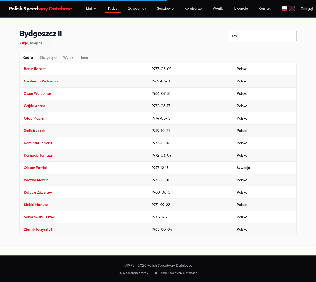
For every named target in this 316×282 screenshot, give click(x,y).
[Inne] (84, 57)
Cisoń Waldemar (38, 93)
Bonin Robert (35, 68)
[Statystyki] (48, 57)
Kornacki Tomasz (38, 155)
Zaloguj (306, 8)
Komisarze (193, 8)
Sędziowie (165, 8)
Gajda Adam (34, 105)
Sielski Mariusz (36, 204)
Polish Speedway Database (175, 273)
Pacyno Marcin (36, 180)
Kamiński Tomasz (38, 142)
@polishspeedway (133, 273)
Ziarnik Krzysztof (38, 229)
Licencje (241, 8)
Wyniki (217, 8)
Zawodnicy (137, 8)
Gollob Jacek (34, 130)
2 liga (23, 43)
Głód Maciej (34, 118)
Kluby (112, 8)
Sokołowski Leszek (39, 217)
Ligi (91, 8)
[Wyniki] (69, 57)
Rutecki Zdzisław (38, 192)
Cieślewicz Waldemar (41, 81)
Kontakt (265, 8)
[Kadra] (27, 57)
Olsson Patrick (36, 167)
